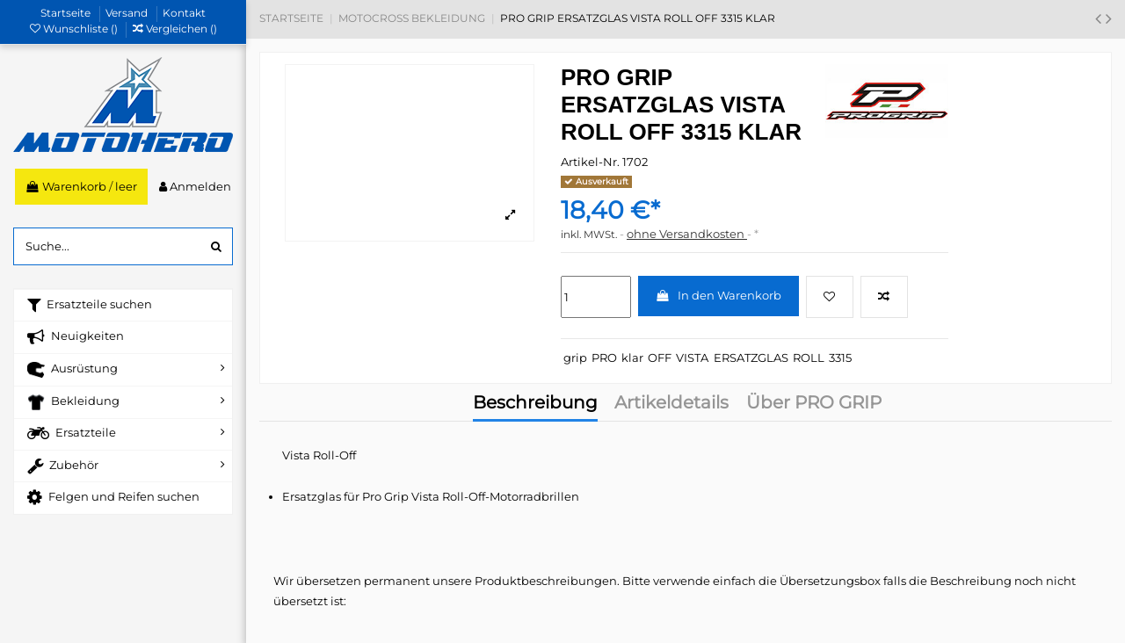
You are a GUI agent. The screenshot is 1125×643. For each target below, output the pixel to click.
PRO (604, 357)
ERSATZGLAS (751, 357)
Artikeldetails (671, 404)
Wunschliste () (75, 28)
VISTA (692, 357)
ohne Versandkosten (687, 234)
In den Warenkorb (718, 295)
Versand (127, 12)
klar (632, 357)
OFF (659, 357)
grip (575, 357)
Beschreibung (535, 404)
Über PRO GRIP (814, 404)
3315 (840, 357)
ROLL (808, 357)
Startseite (66, 12)
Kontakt (184, 12)
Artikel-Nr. (590, 162)
